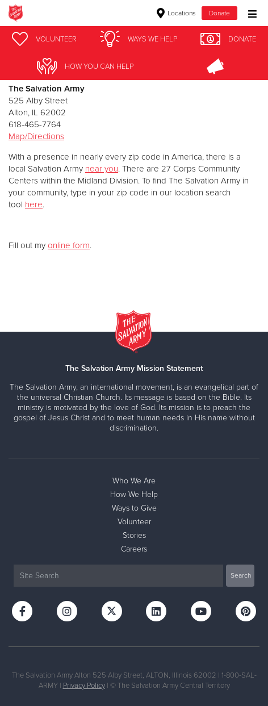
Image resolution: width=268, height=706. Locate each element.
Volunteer (134, 522)
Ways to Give (134, 508)
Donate (219, 13)
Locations (176, 13)
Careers (134, 549)
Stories (134, 535)
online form (69, 245)
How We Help (134, 494)
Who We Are (134, 481)
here (34, 204)
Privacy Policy (84, 685)
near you (101, 169)
